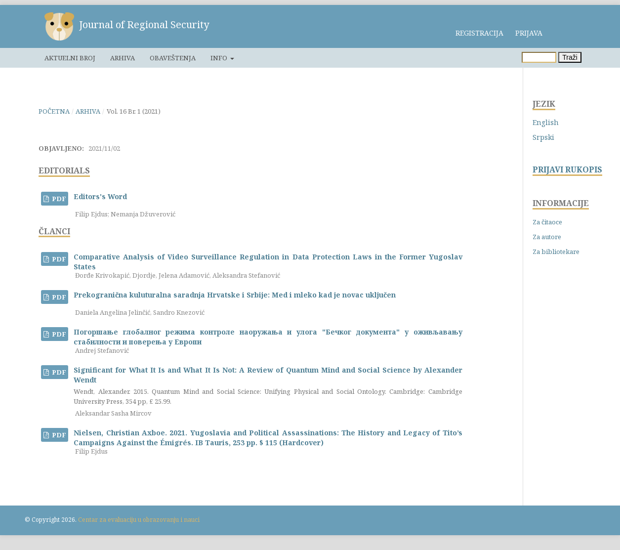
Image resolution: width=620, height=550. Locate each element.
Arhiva (122, 57)
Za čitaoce (547, 221)
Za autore (547, 236)
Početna (54, 111)
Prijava (528, 33)
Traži (570, 57)
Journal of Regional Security (144, 24)
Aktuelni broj (69, 57)
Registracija (479, 33)
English (546, 122)
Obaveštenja (173, 57)
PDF (58, 198)
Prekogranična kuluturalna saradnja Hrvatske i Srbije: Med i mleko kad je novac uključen (235, 294)
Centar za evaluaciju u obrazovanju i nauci (139, 519)
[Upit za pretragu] (539, 57)
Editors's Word (100, 196)
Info (219, 57)
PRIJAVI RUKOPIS (567, 170)
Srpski (543, 137)
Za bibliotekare (556, 251)
